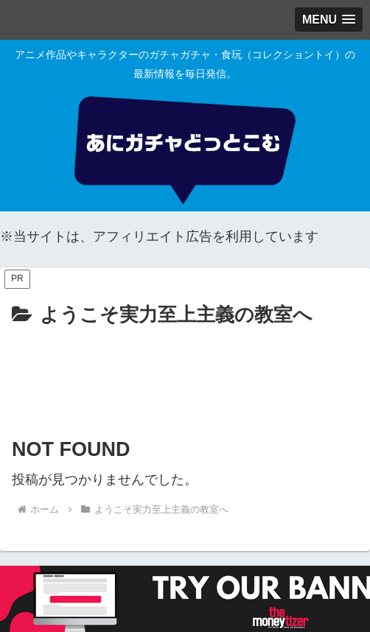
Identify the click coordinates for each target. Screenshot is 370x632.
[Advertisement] (185, 376)
